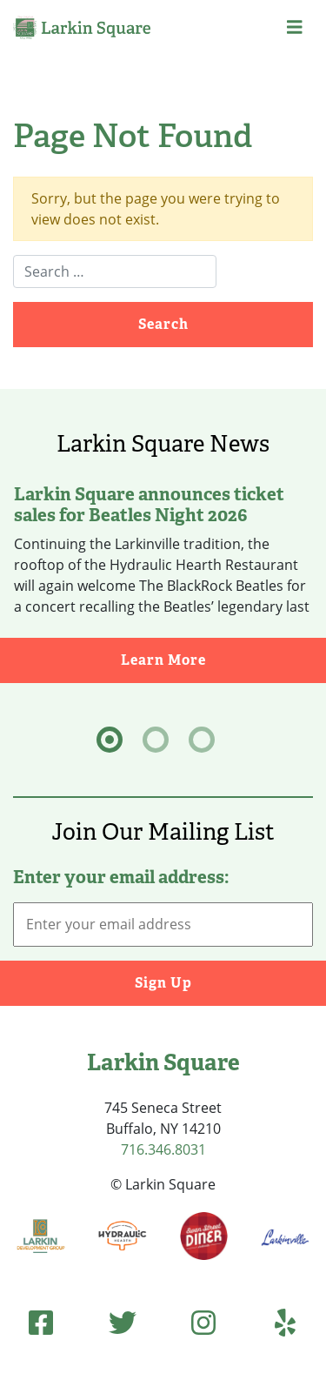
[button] (295, 27)
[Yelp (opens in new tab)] (285, 1322)
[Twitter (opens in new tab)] (122, 1322)
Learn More (224, 659)
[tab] (109, 740)
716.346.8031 (163, 1149)
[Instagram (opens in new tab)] (203, 1322)
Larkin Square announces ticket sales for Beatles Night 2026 (149, 504)
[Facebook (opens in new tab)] (40, 1322)
